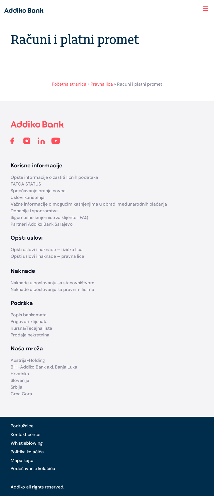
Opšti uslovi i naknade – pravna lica (47, 256)
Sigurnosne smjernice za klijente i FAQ (49, 217)
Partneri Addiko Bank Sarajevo (42, 224)
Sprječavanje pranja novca (38, 191)
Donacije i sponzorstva (34, 211)
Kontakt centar (26, 434)
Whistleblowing (27, 443)
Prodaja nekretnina (30, 335)
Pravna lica (102, 84)
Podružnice (22, 426)
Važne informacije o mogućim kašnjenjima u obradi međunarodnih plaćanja (89, 204)
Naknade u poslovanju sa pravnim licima (52, 289)
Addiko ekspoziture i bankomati (196, 9)
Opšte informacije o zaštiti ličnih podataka (54, 177)
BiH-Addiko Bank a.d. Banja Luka (44, 367)
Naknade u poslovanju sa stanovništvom (52, 283)
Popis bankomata (29, 315)
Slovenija (20, 380)
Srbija (16, 387)
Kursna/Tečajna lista (31, 328)
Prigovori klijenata (29, 321)
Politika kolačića (27, 452)
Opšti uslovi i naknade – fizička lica (46, 249)
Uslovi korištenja (28, 197)
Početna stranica (69, 84)
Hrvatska (20, 374)
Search (183, 8)
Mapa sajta (22, 460)
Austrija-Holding (28, 360)
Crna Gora (21, 394)
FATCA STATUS (26, 184)
